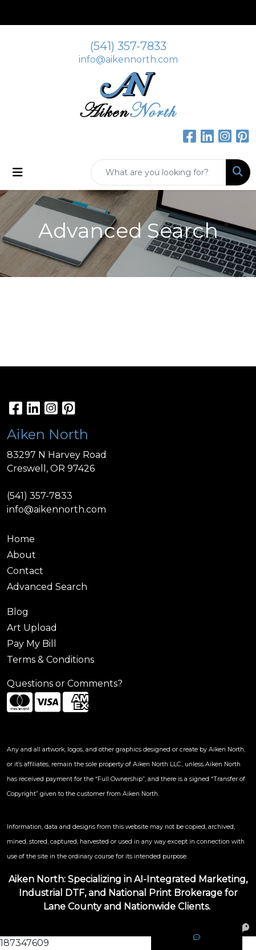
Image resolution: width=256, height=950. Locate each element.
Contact (25, 570)
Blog (18, 611)
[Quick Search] (158, 172)
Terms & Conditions (50, 659)
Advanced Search (47, 586)
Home (21, 539)
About (21, 555)
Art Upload (32, 627)
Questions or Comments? (65, 683)
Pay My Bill (31, 643)
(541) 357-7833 (128, 46)
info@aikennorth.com (128, 59)
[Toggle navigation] (18, 172)
